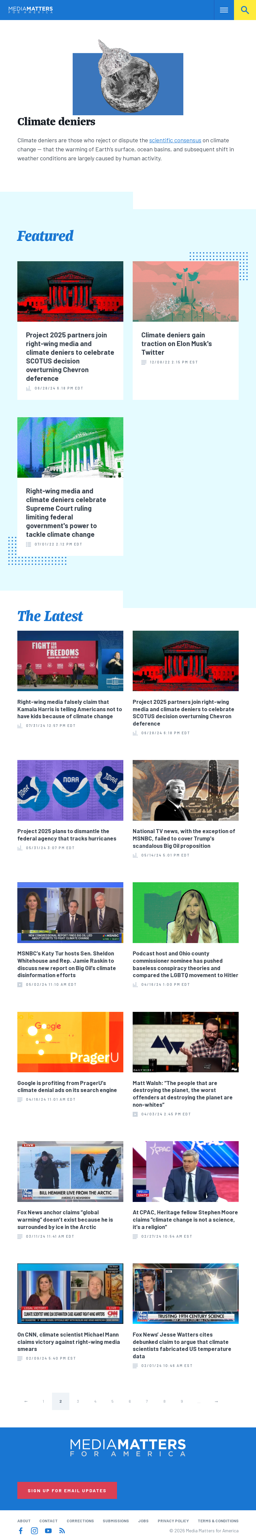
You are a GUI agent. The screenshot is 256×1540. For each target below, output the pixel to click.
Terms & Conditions (218, 1520)
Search (245, 10)
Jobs (143, 1520)
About (24, 1520)
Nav (219, 10)
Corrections (80, 1520)
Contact (48, 1520)
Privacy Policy (173, 1520)
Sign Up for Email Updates (67, 1490)
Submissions (116, 1520)
